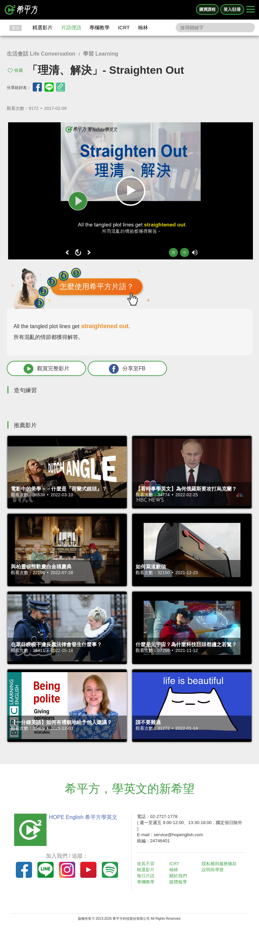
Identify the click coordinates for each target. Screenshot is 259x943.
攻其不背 (146, 863)
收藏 (18, 70)
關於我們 (179, 876)
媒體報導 (179, 882)
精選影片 (42, 27)
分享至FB (120, 369)
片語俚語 (71, 27)
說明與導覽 (213, 870)
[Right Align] (250, 10)
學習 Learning (100, 54)
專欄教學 (99, 27)
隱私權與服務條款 (219, 863)
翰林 (143, 27)
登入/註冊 (232, 9)
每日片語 (146, 876)
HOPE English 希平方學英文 (82, 817)
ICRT (124, 27)
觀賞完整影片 (44, 369)
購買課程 (207, 9)
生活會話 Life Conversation (41, 54)
